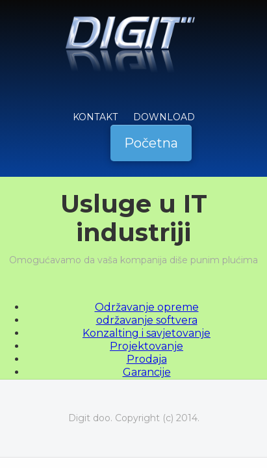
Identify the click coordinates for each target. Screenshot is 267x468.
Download (164, 117)
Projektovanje (146, 346)
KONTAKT (95, 117)
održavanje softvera (146, 320)
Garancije (147, 372)
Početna (151, 143)
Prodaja (147, 359)
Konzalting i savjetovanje (146, 333)
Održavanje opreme (147, 307)
